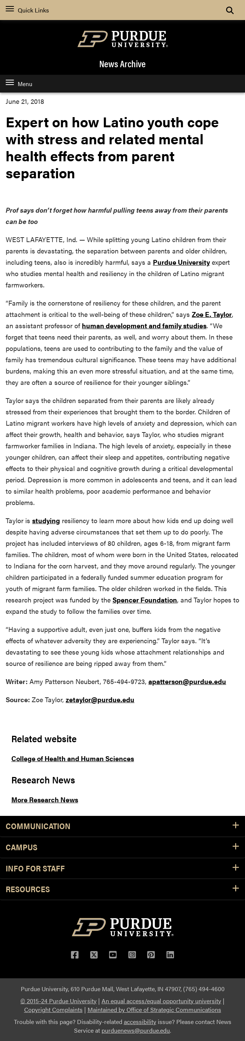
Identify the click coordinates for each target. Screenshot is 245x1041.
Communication (122, 826)
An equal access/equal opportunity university (161, 1000)
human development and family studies (144, 325)
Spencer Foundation (144, 599)
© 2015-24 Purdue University (58, 1000)
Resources (122, 889)
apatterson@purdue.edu (187, 681)
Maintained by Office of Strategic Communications (154, 1009)
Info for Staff (122, 868)
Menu (19, 83)
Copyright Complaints (53, 1009)
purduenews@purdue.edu (136, 1030)
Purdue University (181, 262)
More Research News (44, 799)
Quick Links (27, 10)
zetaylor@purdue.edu (100, 699)
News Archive (122, 63)
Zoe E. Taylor (212, 314)
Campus (122, 847)
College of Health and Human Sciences (72, 758)
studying (46, 520)
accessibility (140, 1021)
